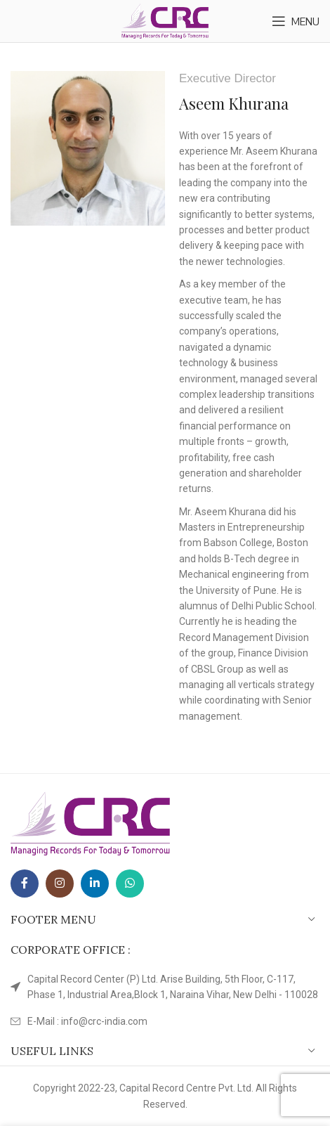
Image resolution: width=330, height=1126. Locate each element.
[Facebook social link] (25, 883)
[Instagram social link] (60, 883)
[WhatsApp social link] (130, 883)
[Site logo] (165, 20)
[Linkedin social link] (95, 883)
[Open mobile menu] (295, 21)
